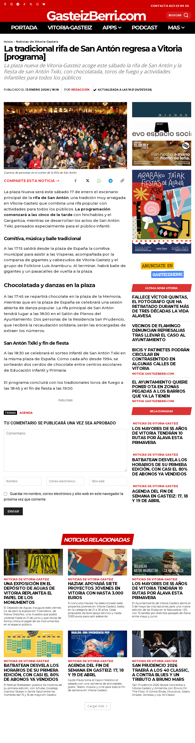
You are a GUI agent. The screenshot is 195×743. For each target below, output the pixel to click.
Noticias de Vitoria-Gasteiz (37, 41)
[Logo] (85, 15)
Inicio (8, 41)
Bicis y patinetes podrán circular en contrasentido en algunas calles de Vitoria (160, 359)
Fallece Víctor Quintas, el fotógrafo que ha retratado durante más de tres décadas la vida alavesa (160, 306)
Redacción (80, 89)
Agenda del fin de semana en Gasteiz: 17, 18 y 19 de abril (160, 495)
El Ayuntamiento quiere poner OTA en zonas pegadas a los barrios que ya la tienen (159, 388)
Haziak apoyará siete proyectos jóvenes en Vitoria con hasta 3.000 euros (95, 590)
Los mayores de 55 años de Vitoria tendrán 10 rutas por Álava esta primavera (159, 435)
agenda (26, 413)
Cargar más (97, 706)
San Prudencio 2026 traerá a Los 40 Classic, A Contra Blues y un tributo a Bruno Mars (160, 672)
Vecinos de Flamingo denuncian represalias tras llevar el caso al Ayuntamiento (158, 332)
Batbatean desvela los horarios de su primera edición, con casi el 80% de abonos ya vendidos (159, 466)
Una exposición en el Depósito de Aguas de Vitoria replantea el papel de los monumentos (29, 593)
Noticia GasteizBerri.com (152, 373)
